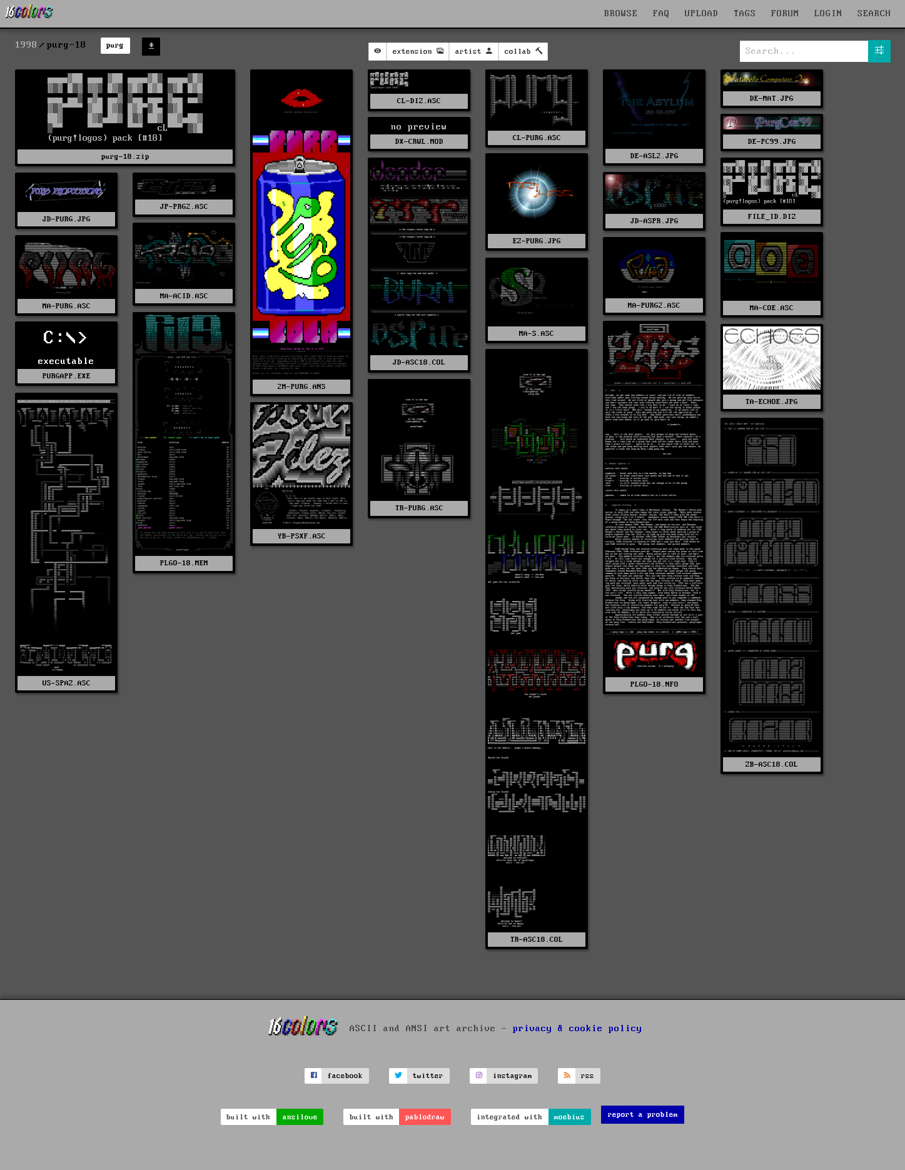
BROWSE (621, 14)
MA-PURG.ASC (67, 306)
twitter (428, 1076)
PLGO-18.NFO (654, 684)
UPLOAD (702, 14)
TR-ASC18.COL (536, 939)
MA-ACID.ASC (184, 296)
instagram (512, 1076)
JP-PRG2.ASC (184, 207)
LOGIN (828, 14)
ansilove (300, 1117)
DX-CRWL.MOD (419, 142)
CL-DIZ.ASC (419, 101)
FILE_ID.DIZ (772, 217)
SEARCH (874, 14)
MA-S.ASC (536, 334)
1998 (26, 45)
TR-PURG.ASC (419, 508)
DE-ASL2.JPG (654, 156)
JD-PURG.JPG (67, 219)
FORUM (785, 14)
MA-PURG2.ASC (654, 305)
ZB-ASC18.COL (772, 764)
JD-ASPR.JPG (654, 221)
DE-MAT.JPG (772, 98)
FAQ (661, 14)
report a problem (643, 1115)
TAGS (745, 14)
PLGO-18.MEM (184, 563)
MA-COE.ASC (772, 308)
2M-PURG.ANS (302, 387)
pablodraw (425, 1117)
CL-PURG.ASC (537, 138)
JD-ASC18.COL (419, 362)
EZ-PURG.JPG (537, 241)
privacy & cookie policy (577, 1028)
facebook (345, 1076)
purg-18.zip (125, 157)
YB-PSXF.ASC (302, 536)
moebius (569, 1117)
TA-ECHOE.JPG (772, 402)
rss (587, 1076)
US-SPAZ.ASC (67, 683)
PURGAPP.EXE (67, 376)
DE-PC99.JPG (772, 142)
